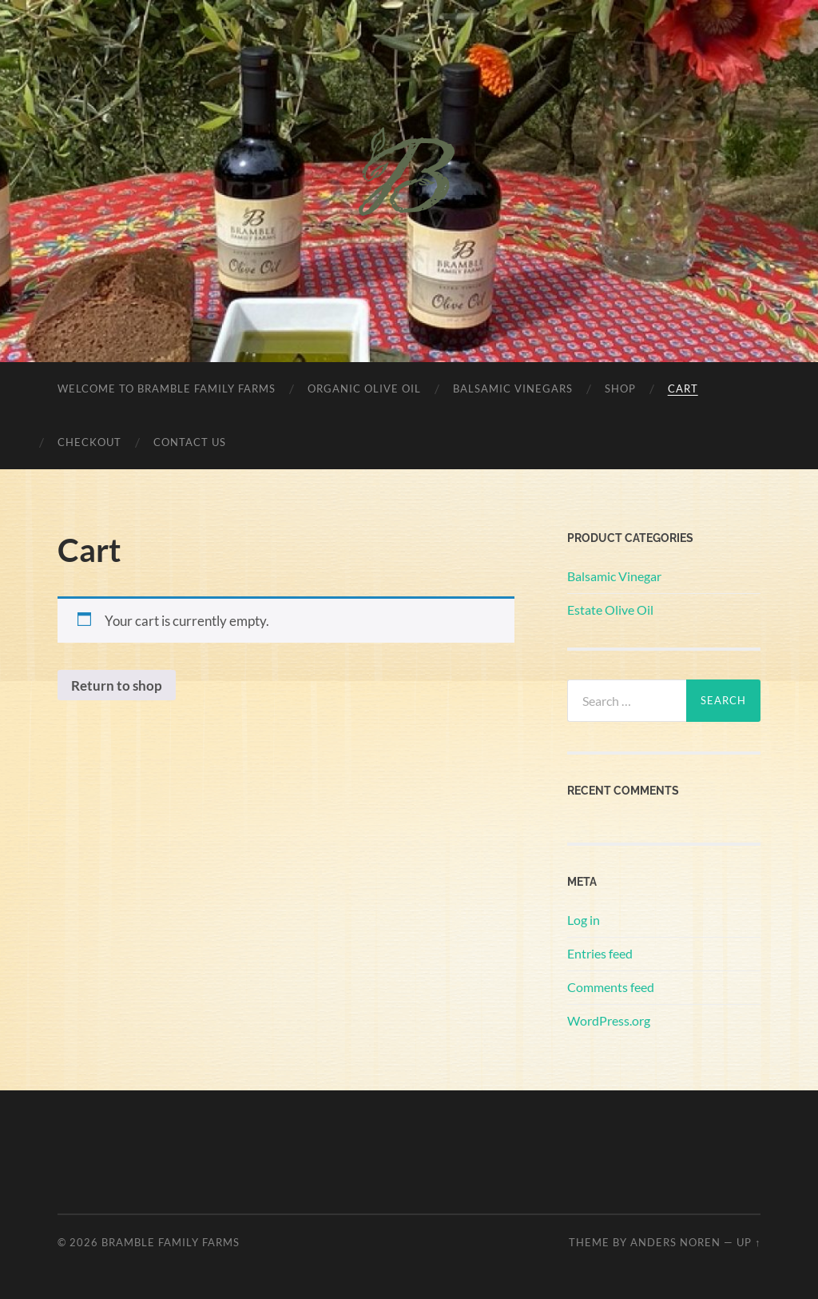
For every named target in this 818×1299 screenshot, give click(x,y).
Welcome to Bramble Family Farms (167, 388)
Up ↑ (748, 1242)
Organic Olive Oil (364, 388)
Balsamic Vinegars (513, 388)
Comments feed (610, 986)
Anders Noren (675, 1242)
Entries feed (600, 953)
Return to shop (116, 685)
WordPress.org (608, 1020)
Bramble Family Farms (170, 1242)
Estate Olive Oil (610, 609)
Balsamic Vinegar (614, 576)
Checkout (89, 442)
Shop (620, 388)
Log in (583, 919)
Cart (683, 388)
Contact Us (189, 442)
